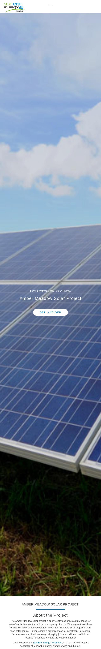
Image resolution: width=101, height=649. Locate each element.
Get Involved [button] (50, 312)
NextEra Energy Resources (47, 642)
